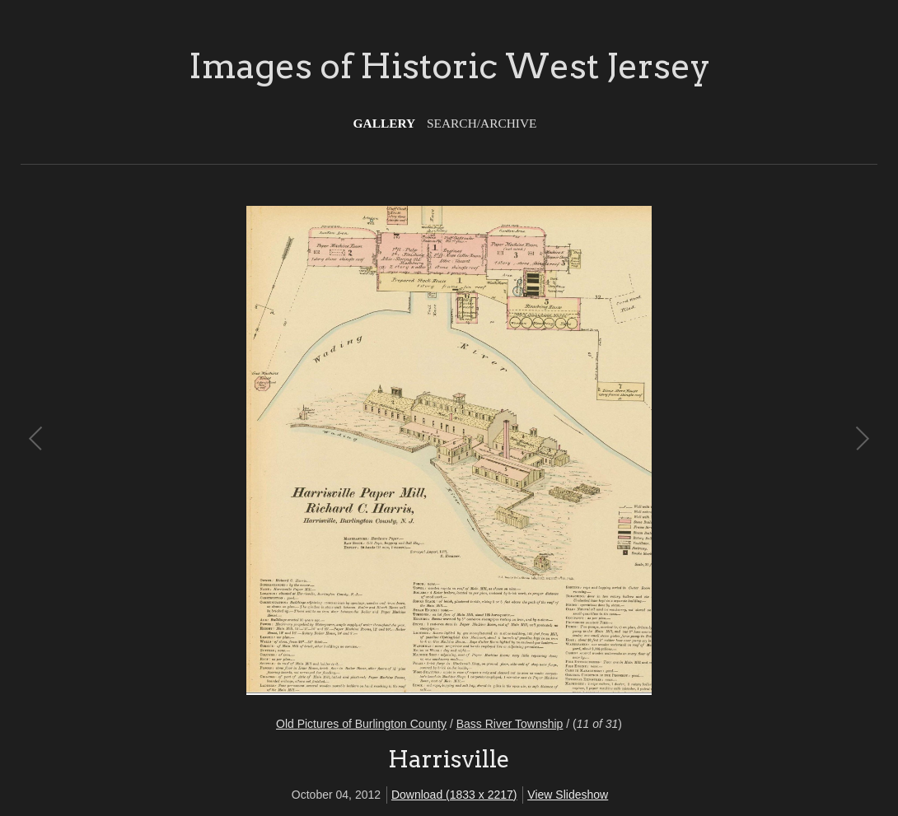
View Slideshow (567, 794)
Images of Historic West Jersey (449, 65)
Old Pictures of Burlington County (361, 723)
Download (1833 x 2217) (454, 794)
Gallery (384, 123)
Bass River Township (510, 723)
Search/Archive (481, 123)
